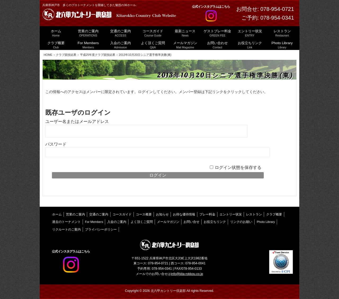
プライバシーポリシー (101, 229)
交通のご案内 (98, 214)
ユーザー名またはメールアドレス (77, 121)
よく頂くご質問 (142, 221)
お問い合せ (191, 221)
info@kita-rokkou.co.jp (187, 274)
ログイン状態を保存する (238, 167)
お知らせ (162, 214)
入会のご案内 (116, 221)
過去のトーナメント (66, 221)
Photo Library (266, 221)
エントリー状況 (231, 214)
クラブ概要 (274, 214)
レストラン (254, 214)
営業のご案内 (75, 214)
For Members (94, 221)
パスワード (55, 144)
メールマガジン (168, 221)
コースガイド (122, 214)
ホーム (57, 214)
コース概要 (144, 214)
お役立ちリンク (215, 221)
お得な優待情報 (184, 214)
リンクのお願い (241, 221)
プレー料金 (207, 214)
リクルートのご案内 (66, 229)
